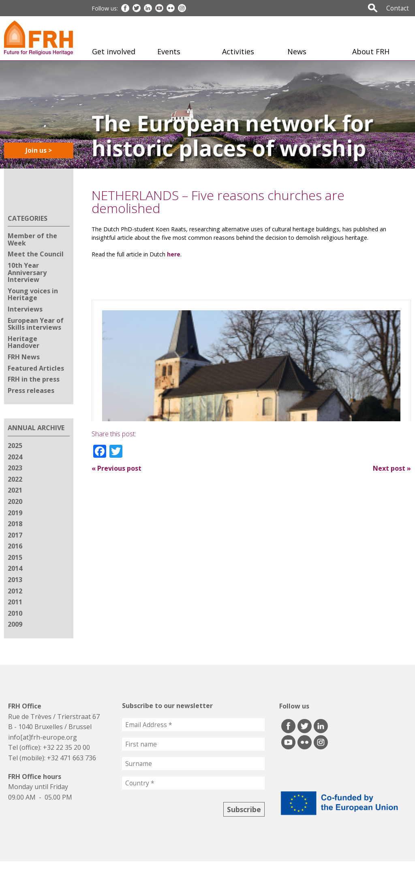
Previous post (116, 468)
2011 (15, 601)
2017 (15, 535)
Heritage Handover (23, 342)
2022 (15, 479)
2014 (15, 568)
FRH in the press (34, 379)
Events (168, 51)
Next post (392, 468)
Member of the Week (32, 239)
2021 (15, 490)
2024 (15, 456)
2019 (15, 512)
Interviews (25, 309)
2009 (15, 624)
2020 (15, 501)
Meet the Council (36, 254)
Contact (397, 8)
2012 (15, 591)
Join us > (39, 150)
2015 (15, 557)
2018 (15, 523)
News (296, 51)
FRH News (24, 356)
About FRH (370, 51)
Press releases (31, 390)
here (173, 254)
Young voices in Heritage (33, 294)
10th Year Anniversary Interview (27, 272)
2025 (15, 445)
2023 (15, 467)
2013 (15, 579)
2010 (15, 613)
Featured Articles (36, 368)
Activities (238, 51)
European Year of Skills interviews (36, 324)
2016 (15, 546)
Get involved (113, 51)
